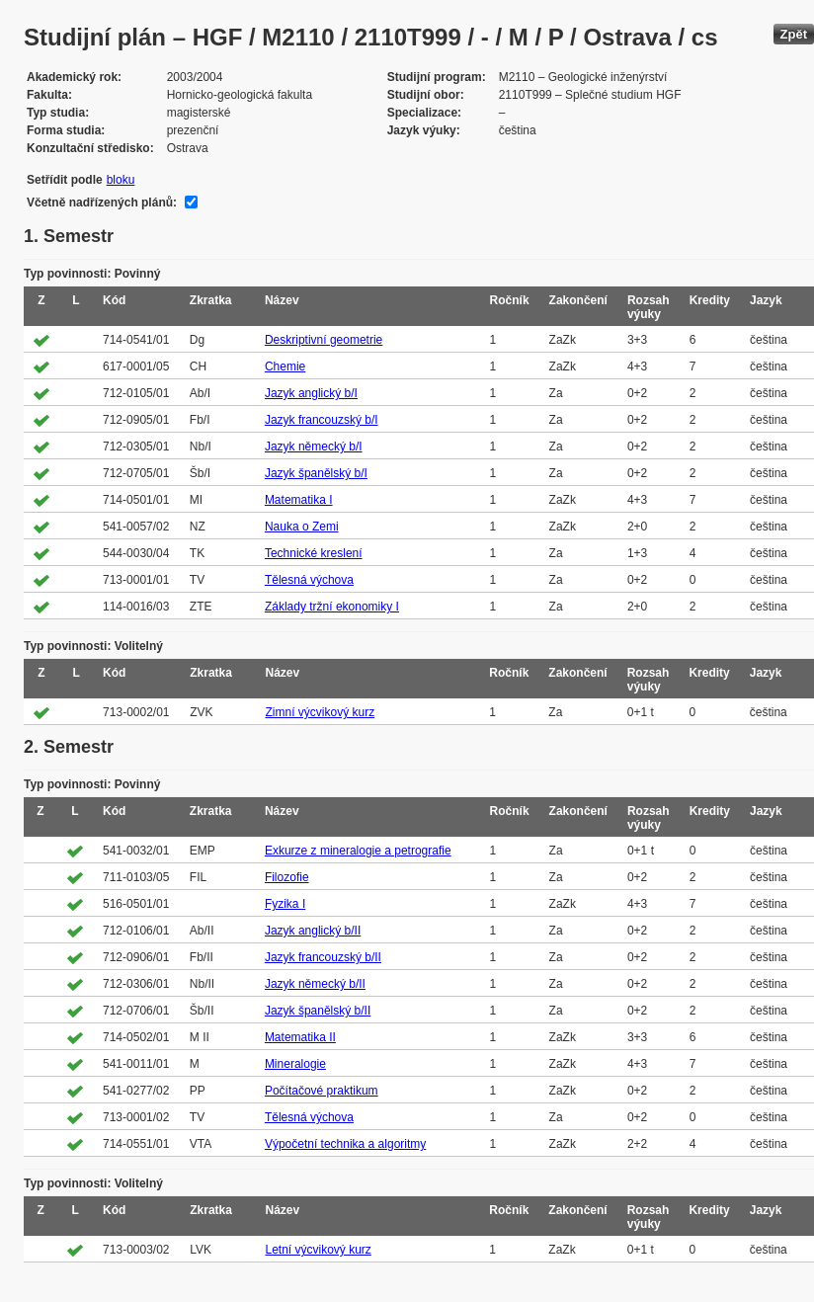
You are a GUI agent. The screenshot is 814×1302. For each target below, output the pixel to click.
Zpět (793, 34)
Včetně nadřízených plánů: (102, 202)
